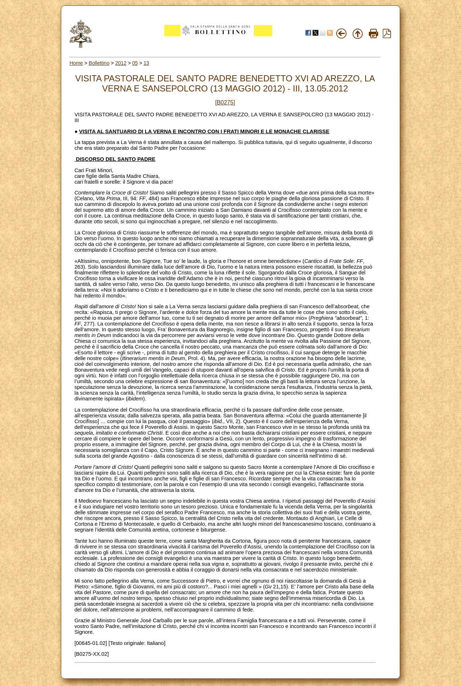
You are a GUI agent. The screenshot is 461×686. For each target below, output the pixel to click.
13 (146, 63)
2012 (120, 63)
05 (135, 63)
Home (76, 63)
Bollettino (99, 63)
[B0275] (225, 102)
